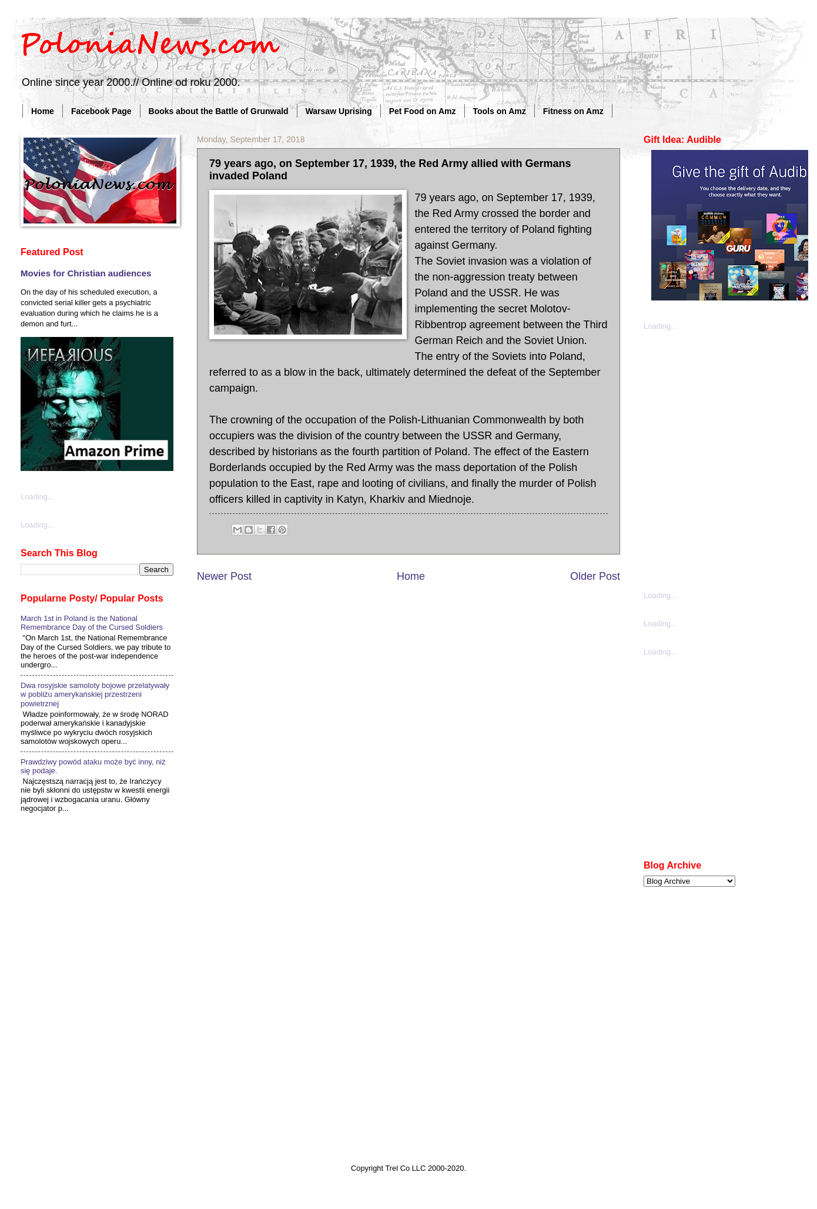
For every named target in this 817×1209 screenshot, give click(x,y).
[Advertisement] (119, 459)
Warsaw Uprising (339, 111)
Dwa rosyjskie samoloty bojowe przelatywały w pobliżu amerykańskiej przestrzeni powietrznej (95, 694)
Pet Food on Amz (422, 111)
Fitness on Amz (573, 111)
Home (42, 111)
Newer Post (224, 576)
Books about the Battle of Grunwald (219, 111)
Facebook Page (101, 111)
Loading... (660, 326)
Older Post (595, 576)
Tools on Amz (499, 111)
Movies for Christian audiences (86, 273)
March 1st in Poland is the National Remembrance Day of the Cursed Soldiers (92, 623)
